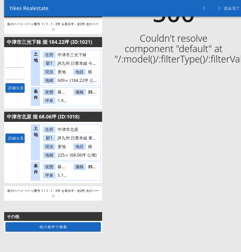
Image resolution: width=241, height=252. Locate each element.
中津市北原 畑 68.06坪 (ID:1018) (43, 116)
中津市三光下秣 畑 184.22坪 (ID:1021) (49, 41)
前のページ (15, 24)
